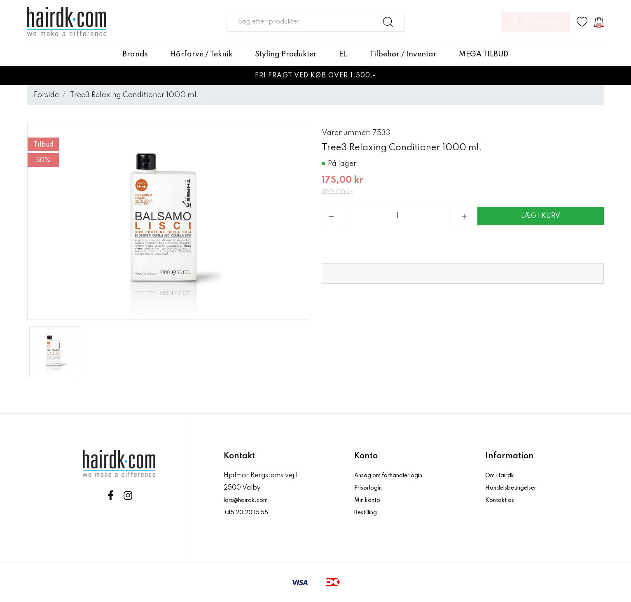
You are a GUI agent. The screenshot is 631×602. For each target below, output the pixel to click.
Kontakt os (502, 500)
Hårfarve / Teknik (201, 54)
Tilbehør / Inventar (403, 54)
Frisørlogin (371, 488)
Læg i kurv (540, 216)
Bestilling (369, 512)
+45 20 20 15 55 (249, 512)
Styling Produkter (286, 54)
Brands (135, 54)
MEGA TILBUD (484, 54)
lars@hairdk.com (251, 500)
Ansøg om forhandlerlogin (395, 475)
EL (343, 54)
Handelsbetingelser (516, 488)
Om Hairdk (502, 475)
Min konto (370, 500)
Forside (46, 95)
